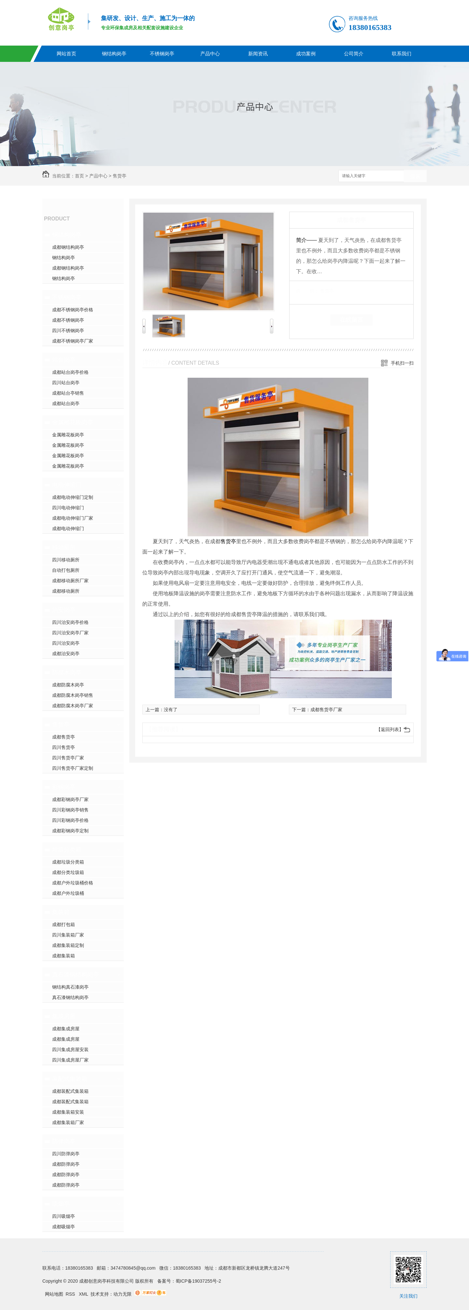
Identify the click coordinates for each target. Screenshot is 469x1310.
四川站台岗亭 (65, 382)
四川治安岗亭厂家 (70, 632)
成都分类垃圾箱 (68, 872)
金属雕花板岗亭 (72, 422)
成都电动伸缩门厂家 (72, 518)
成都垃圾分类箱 (68, 862)
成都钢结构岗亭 (68, 247)
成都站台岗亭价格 (70, 372)
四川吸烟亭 (63, 1216)
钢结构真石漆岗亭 (70, 987)
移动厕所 (64, 547)
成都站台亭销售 (68, 393)
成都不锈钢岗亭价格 (72, 309)
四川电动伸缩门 (68, 507)
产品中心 (210, 53)
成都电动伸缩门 (68, 528)
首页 (79, 175)
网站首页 (66, 53)
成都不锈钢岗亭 (68, 320)
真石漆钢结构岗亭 (75, 974)
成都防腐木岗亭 (68, 684)
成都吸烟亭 (63, 1226)
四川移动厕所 (65, 559)
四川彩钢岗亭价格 (70, 820)
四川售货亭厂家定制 (72, 768)
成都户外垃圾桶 (68, 893)
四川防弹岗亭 (65, 1153)
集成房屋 (64, 1016)
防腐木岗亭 (66, 672)
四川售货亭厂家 (68, 757)
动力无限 (122, 1294)
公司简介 (353, 53)
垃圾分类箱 (66, 849)
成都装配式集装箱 (70, 1091)
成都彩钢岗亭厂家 (70, 799)
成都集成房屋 (65, 1028)
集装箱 (61, 912)
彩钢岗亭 (64, 787)
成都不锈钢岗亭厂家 (72, 341)
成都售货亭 (63, 737)
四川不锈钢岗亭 (68, 330)
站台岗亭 (64, 360)
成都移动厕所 (65, 591)
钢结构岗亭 (114, 53)
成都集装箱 (63, 955)
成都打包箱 (63, 924)
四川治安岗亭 (65, 643)
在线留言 (351, 320)
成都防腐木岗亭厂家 (72, 705)
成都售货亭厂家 (326, 709)
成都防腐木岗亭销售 (72, 695)
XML (84, 1294)
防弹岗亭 (64, 1141)
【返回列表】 (390, 729)
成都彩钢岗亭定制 (70, 830)
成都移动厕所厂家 (70, 580)
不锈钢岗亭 (162, 53)
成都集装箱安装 (68, 1112)
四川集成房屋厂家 (70, 1060)
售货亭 (119, 175)
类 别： (307, 290)
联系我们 (401, 53)
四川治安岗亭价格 (70, 622)
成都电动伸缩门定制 (72, 497)
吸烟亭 (61, 1204)
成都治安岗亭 (65, 653)
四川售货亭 (63, 747)
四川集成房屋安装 (70, 1049)
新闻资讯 (258, 53)
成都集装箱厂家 (68, 1122)
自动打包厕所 (65, 570)
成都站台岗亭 (65, 403)
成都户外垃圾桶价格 (72, 882)
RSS (71, 1294)
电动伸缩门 (66, 485)
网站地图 (54, 1294)
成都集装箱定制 (68, 945)
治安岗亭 (64, 610)
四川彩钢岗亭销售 (70, 809)
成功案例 (306, 53)
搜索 (415, 176)
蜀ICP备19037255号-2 (198, 1281)
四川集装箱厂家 (68, 934)
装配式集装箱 (69, 1079)
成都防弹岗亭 (65, 1164)
